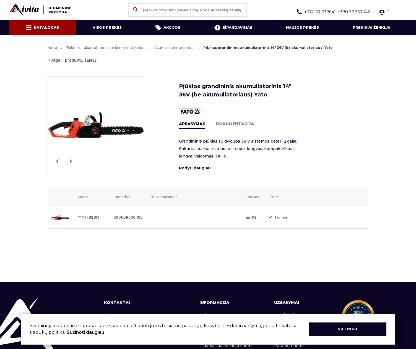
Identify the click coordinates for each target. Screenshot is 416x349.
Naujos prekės (302, 27)
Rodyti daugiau (195, 168)
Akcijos (167, 27)
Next (70, 161)
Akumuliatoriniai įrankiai (174, 48)
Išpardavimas (233, 27)
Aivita (52, 48)
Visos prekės (107, 27)
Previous (57, 161)
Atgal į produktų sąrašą (74, 60)
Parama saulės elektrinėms (226, 345)
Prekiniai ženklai (371, 27)
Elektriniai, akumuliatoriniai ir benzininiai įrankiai (105, 48)
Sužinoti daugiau (85, 332)
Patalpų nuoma (289, 345)
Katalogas (42, 27)
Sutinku (347, 329)
